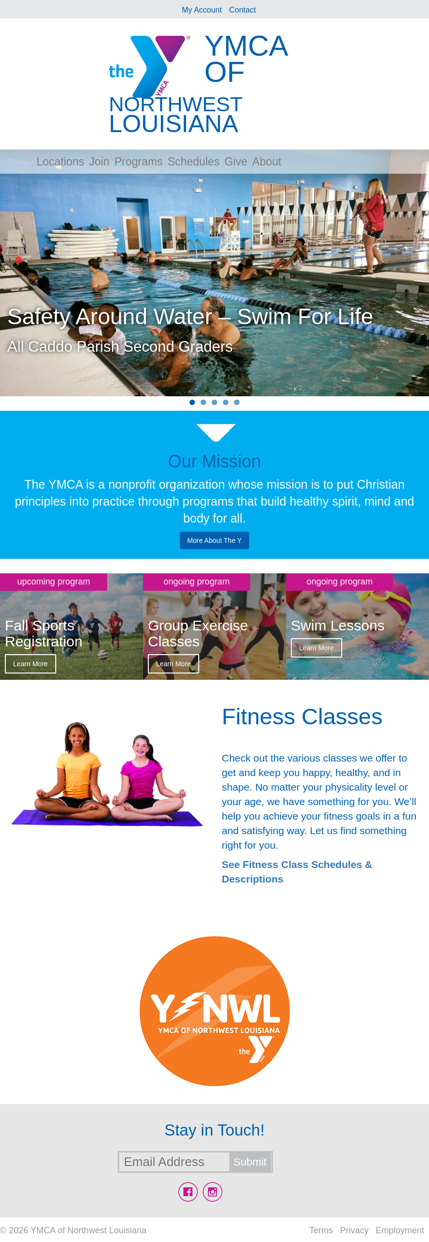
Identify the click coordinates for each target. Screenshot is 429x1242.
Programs (138, 161)
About (266, 161)
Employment (400, 1230)
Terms (321, 1230)
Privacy (354, 1230)
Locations (60, 161)
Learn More (30, 664)
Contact (242, 10)
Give (235, 161)
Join (99, 161)
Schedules (194, 161)
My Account (202, 10)
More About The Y (214, 540)
